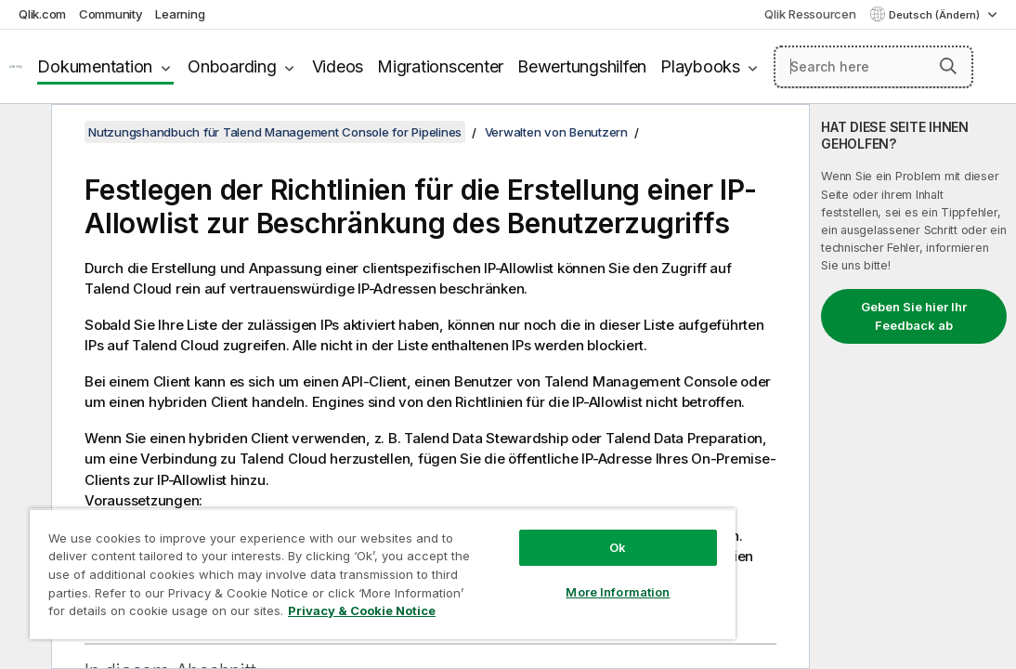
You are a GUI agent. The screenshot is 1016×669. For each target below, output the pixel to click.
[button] (948, 66)
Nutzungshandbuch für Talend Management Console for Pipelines (275, 132)
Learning (179, 14)
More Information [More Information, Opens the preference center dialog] (519, 559)
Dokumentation (94, 66)
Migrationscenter (440, 66)
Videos (338, 66)
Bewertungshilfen (581, 66)
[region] (324, 557)
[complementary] (913, 386)
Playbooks (700, 66)
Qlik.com (42, 14)
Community (111, 14)
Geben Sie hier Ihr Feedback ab (914, 316)
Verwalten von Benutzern (556, 132)
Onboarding (232, 66)
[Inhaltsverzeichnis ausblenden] (23, 133)
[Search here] (873, 66)
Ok (519, 514)
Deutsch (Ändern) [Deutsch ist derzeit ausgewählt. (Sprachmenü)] (936, 14)
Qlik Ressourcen (809, 14)
